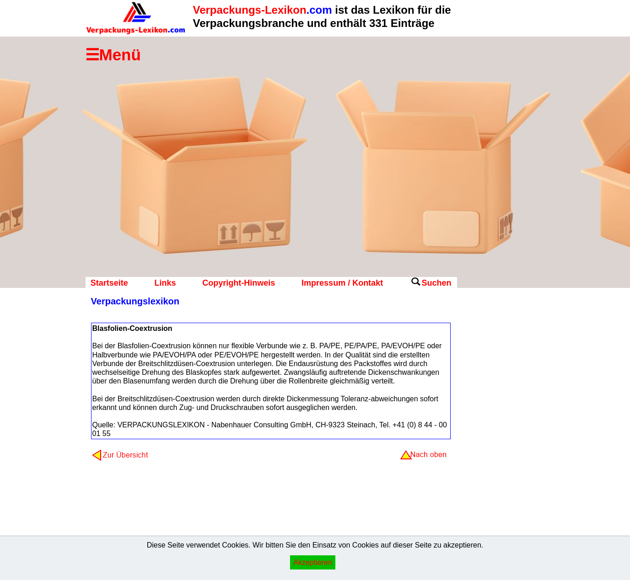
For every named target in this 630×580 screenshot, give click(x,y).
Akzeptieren (312, 562)
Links (165, 282)
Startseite (109, 282)
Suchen (436, 282)
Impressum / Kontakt (342, 282)
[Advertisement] (493, 441)
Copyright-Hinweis (238, 282)
